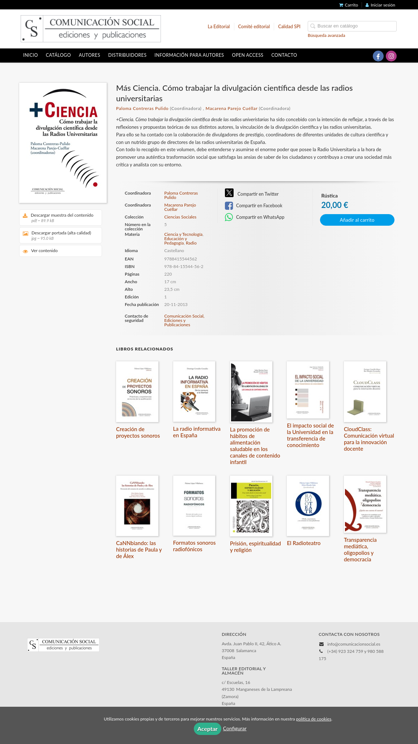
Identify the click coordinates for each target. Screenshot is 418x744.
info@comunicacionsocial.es (353, 644)
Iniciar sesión (380, 5)
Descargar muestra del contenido (58, 217)
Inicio (30, 55)
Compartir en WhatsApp (255, 217)
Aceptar (207, 728)
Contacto (284, 55)
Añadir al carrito (357, 220)
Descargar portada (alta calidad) (58, 235)
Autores (89, 55)
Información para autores (189, 55)
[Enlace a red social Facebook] (378, 56)
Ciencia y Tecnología (183, 234)
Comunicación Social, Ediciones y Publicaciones (184, 320)
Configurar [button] (235, 728)
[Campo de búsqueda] (352, 26)
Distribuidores (127, 55)
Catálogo (58, 55)
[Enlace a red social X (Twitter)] (365, 56)
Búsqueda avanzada (326, 35)
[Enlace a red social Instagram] (391, 56)
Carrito (348, 5)
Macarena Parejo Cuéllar (232, 108)
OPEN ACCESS (248, 55)
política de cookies (313, 719)
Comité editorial (254, 26)
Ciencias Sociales (180, 217)
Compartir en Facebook (253, 206)
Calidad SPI (289, 26)
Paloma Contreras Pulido (142, 108)
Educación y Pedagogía (175, 241)
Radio (191, 243)
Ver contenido (40, 251)
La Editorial (219, 26)
